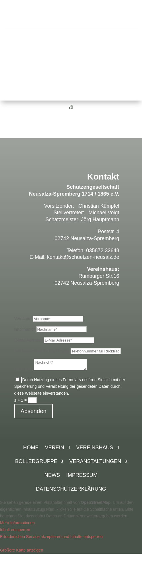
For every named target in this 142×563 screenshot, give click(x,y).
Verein (54, 448)
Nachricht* (23, 369)
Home (30, 448)
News (52, 475)
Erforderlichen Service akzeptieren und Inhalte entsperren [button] (51, 536)
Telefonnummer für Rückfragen (41, 351)
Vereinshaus (94, 448)
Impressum (82, 475)
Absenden (33, 411)
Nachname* (24, 329)
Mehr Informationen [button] (17, 522)
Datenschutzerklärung (71, 489)
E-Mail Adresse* (28, 340)
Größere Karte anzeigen (21, 550)
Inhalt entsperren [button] (15, 529)
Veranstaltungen (95, 461)
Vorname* (23, 318)
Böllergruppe (36, 461)
